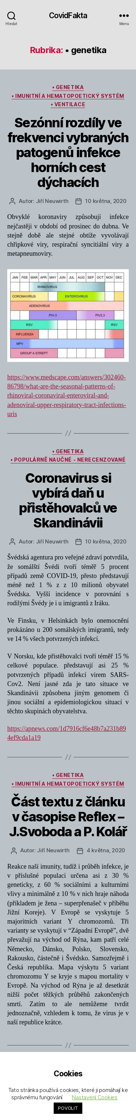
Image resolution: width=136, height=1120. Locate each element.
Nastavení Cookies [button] (94, 1097)
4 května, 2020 (106, 850)
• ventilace (68, 104)
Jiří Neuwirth (52, 201)
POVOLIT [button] (68, 1108)
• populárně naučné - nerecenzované (68, 460)
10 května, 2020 (105, 201)
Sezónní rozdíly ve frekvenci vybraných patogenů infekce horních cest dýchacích (68, 152)
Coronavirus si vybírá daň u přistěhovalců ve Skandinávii (68, 500)
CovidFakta (68, 15)
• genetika (68, 87)
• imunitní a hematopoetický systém (68, 96)
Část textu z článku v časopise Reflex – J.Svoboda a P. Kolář (68, 817)
